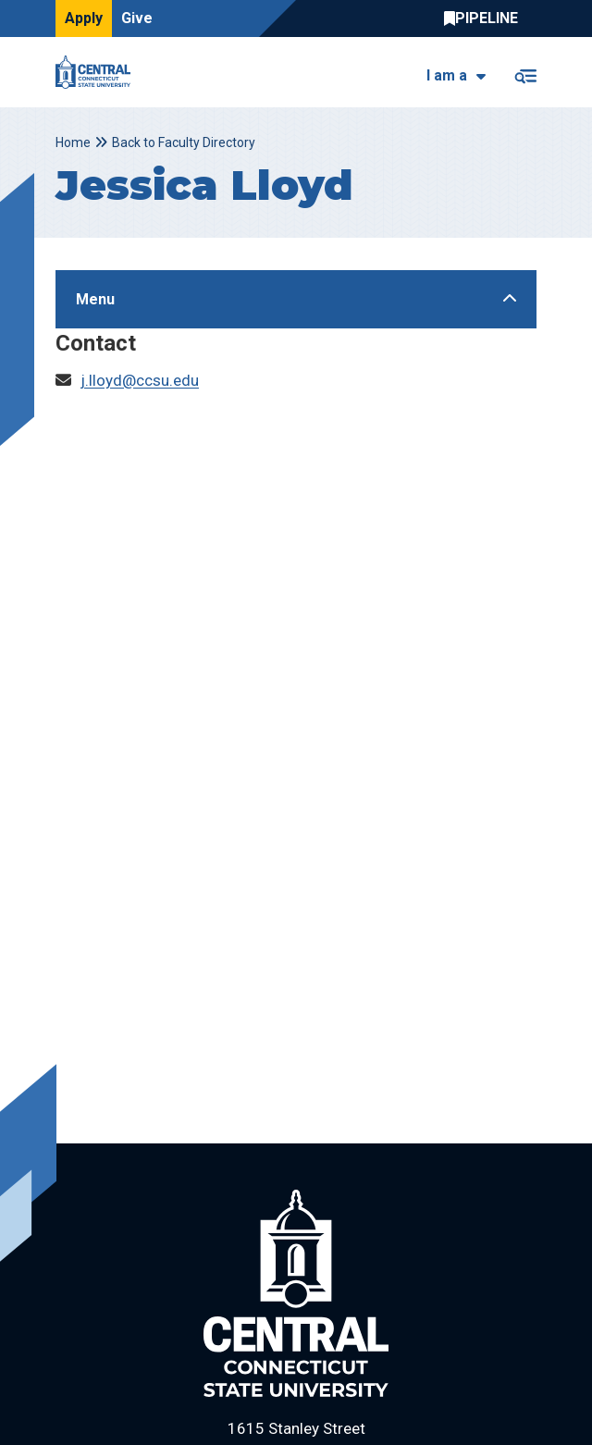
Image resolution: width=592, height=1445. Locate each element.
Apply (84, 18)
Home (73, 142)
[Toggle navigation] (524, 72)
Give (137, 18)
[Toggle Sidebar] (296, 299)
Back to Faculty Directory (183, 142)
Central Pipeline (485, 18)
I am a (446, 75)
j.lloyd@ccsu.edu (139, 380)
